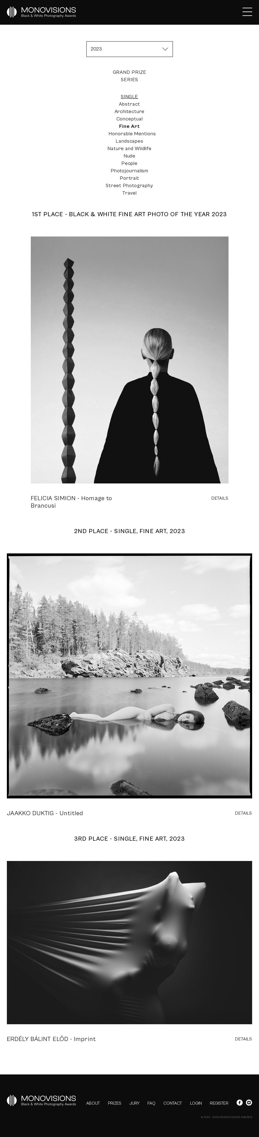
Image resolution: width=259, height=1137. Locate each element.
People (129, 163)
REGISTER (219, 1103)
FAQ (151, 1103)
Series (129, 80)
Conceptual (129, 119)
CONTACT (172, 1103)
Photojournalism (130, 171)
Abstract (129, 104)
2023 (96, 49)
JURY (134, 1103)
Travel (129, 193)
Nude (130, 156)
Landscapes (129, 141)
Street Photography (129, 185)
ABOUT (93, 1103)
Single (129, 97)
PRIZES (114, 1103)
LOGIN (196, 1103)
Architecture (130, 111)
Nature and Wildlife (129, 148)
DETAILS (220, 498)
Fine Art (129, 126)
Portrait (129, 178)
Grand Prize (129, 72)
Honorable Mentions (132, 134)
